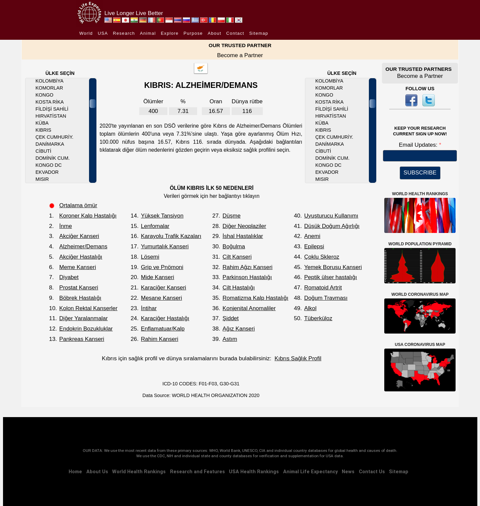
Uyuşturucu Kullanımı (331, 216)
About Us (97, 472)
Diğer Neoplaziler (244, 226)
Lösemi (150, 257)
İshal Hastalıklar (243, 236)
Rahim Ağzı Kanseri (247, 267)
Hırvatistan (50, 116)
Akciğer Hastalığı (80, 257)
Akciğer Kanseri (79, 236)
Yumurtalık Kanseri (165, 246)
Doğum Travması (325, 298)
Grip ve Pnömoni (162, 267)
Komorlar (49, 88)
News (348, 472)
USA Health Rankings (254, 472)
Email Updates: (419, 145)
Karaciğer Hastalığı (165, 318)
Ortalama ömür (78, 205)
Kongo (44, 95)
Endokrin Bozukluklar (86, 329)
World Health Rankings (139, 472)
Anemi (312, 236)
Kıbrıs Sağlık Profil (297, 358)
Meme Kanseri (77, 267)
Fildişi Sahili (51, 109)
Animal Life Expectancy (310, 472)
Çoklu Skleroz (321, 257)
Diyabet (69, 277)
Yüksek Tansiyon (162, 216)
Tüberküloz (318, 318)
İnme (65, 226)
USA (103, 33)
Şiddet (231, 318)
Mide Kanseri (157, 277)
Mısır (42, 179)
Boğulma (234, 246)
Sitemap (258, 33)
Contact (235, 33)
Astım (230, 339)
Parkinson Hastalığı (247, 277)
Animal (148, 33)
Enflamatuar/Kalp (162, 329)
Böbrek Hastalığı (80, 298)
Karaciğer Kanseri (163, 287)
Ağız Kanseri (239, 329)
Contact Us (372, 472)
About (214, 33)
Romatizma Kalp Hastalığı (256, 298)
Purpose (193, 33)
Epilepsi (314, 246)
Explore (169, 33)
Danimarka (49, 144)
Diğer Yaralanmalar (83, 318)
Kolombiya (49, 81)
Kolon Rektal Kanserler (88, 308)
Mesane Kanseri (161, 298)
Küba (42, 123)
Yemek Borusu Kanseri (333, 267)
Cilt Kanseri (237, 257)
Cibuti (43, 151)
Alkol (310, 308)
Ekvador (47, 172)
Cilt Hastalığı (239, 287)
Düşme (232, 216)
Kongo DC (48, 165)
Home (75, 472)
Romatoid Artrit (323, 287)
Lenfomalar (155, 226)
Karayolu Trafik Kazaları (171, 236)
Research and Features (197, 472)
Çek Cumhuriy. (54, 137)
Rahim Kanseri (159, 339)
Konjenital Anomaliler (249, 308)
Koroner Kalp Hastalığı (87, 216)
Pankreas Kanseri (81, 339)
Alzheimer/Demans (83, 246)
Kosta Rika (49, 102)
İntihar (149, 308)
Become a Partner (240, 55)
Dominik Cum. (52, 158)
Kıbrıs (43, 130)
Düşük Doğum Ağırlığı (331, 226)
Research (124, 33)
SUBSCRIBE (420, 172)
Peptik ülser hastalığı (330, 277)
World (86, 33)
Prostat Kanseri (78, 287)
